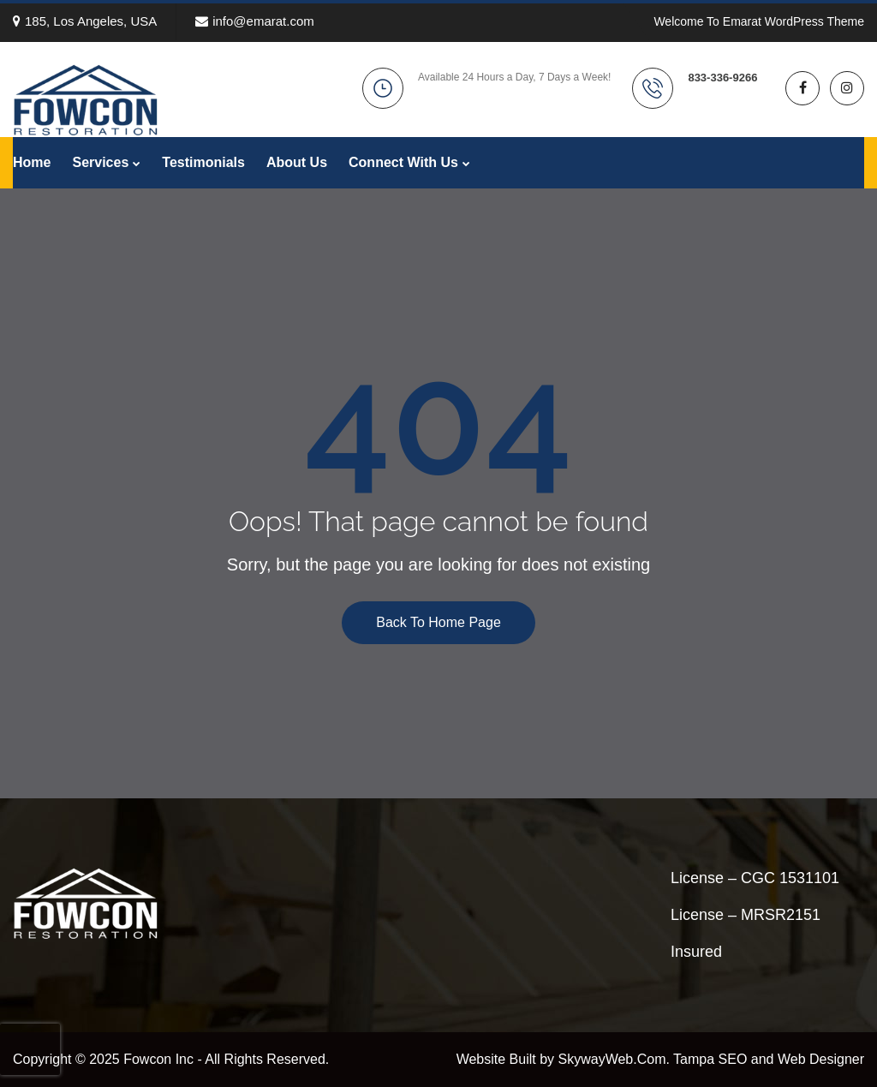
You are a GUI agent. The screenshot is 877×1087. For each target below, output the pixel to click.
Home (32, 162)
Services (100, 162)
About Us (296, 162)
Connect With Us (403, 162)
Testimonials (203, 162)
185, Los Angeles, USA (85, 21)
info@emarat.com (254, 21)
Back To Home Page (438, 622)
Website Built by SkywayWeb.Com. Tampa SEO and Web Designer (660, 1059)
